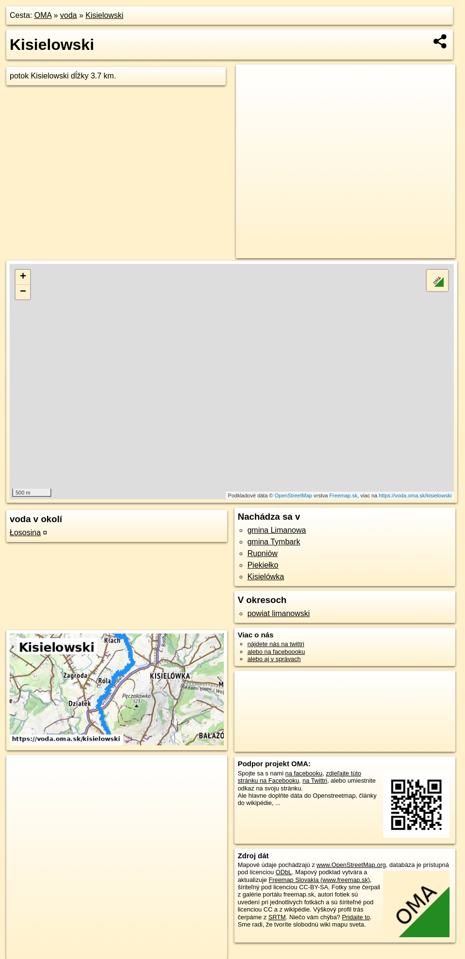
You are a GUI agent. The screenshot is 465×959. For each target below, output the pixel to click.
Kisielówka (266, 576)
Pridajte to (356, 917)
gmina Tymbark (274, 542)
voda (68, 15)
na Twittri (314, 780)
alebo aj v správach (274, 659)
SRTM (277, 917)
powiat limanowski (279, 613)
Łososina (25, 532)
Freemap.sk (343, 495)
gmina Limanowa (277, 530)
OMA (43, 15)
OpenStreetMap (293, 495)
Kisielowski (105, 15)
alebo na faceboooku (276, 651)
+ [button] (23, 277)
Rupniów (263, 553)
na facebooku (304, 773)
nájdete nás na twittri (276, 644)
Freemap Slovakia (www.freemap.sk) (319, 879)
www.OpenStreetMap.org (351, 864)
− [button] (23, 292)
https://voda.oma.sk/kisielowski (415, 495)
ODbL (284, 872)
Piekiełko (263, 565)
